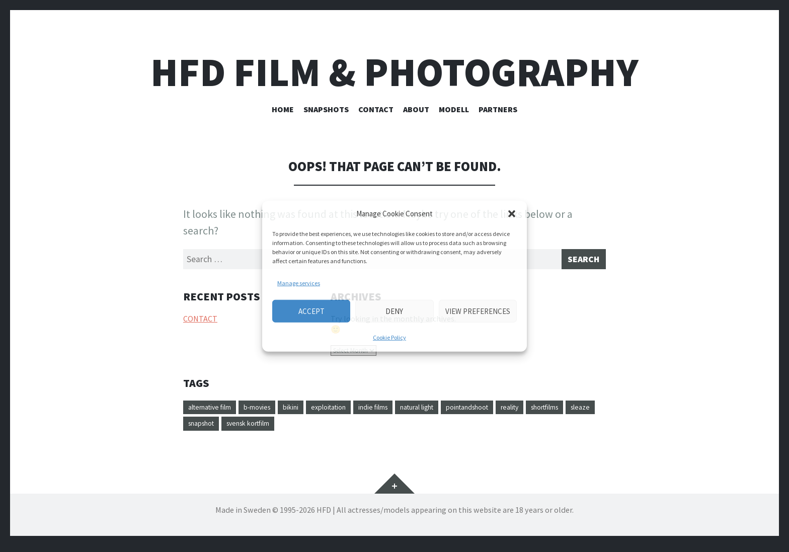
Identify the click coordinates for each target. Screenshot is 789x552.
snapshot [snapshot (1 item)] (289, 429)
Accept (311, 311)
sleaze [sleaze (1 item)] (249, 429)
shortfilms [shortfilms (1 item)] (206, 429)
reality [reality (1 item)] (572, 411)
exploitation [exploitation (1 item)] (354, 411)
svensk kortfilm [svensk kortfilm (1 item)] (345, 429)
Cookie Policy (389, 337)
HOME (283, 109)
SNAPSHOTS (326, 109)
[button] (512, 214)
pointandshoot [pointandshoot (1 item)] (521, 411)
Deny (394, 311)
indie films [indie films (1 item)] (407, 411)
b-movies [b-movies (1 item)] (272, 411)
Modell (454, 109)
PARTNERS (498, 109)
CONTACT (375, 109)
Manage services (298, 283)
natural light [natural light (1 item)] (460, 411)
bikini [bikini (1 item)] (311, 411)
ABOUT (416, 109)
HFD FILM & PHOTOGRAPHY (394, 72)
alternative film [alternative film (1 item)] (216, 411)
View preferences (477, 311)
